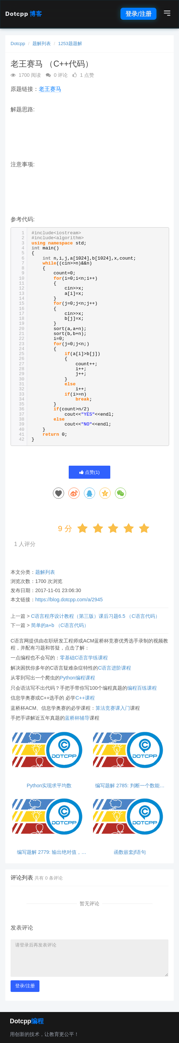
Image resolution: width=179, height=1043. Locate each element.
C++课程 (84, 698)
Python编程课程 (77, 678)
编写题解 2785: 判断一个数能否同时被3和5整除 (130, 785)
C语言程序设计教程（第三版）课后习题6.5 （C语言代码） (95, 616)
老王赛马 (50, 89)
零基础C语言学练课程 (84, 657)
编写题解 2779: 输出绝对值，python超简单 (49, 852)
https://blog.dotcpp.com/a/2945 (69, 599)
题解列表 (41, 43)
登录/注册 (138, 13)
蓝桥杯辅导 (77, 718)
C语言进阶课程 (114, 668)
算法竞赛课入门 (112, 708)
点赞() (89, 472)
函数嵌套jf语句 (130, 852)
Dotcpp (23, 13)
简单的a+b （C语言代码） (60, 625)
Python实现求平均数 (49, 785)
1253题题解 (70, 43)
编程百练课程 (142, 688)
